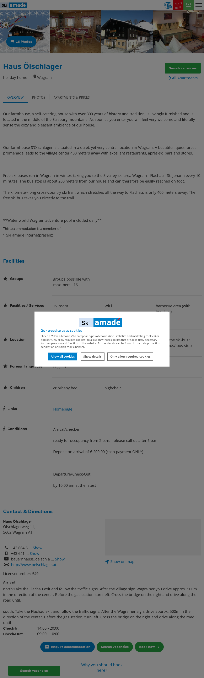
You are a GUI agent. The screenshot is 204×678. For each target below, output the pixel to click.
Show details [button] (92, 357)
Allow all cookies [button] (63, 357)
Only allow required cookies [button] (130, 357)
